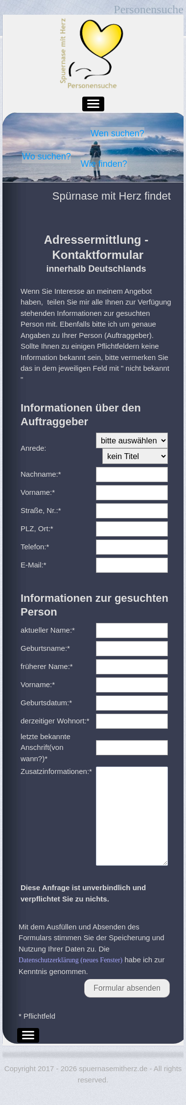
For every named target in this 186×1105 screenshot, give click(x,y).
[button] (93, 104)
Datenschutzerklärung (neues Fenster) (70, 979)
